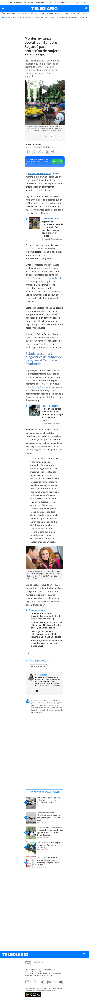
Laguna (37, 2)
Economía (76, 13)
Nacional (50, 13)
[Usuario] (86, 8)
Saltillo (51, 2)
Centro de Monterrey (38, 666)
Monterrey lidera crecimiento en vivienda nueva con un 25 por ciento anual (46, 643)
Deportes (58, 13)
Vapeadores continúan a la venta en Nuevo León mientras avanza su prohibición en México (52, 229)
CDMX (11, 2)
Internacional (67, 13)
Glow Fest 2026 (73, 17)
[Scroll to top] (83, 954)
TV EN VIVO (82, 3)
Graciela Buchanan (41, 387)
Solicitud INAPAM (62, 17)
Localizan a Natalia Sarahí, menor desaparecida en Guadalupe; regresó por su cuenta (48, 861)
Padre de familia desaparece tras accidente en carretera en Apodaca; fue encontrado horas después (50, 831)
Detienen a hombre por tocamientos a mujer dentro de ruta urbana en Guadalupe (46, 616)
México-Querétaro (38, 17)
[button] (28, 152)
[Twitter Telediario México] (42, 982)
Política (84, 13)
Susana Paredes (33, 144)
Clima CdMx (16, 17)
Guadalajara (29, 2)
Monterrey (18, 2)
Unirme (55, 161)
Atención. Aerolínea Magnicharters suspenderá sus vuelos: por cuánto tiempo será (50, 816)
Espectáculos (32, 13)
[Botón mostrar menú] (3, 8)
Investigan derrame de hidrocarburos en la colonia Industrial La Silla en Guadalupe (46, 634)
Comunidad (15, 13)
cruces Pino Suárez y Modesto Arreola (44, 278)
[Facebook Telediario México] (36, 982)
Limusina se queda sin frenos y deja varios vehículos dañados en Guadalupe (49, 800)
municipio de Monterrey (39, 173)
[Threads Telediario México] (55, 982)
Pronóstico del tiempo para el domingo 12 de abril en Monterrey (50, 845)
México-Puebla (50, 17)
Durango (63, 2)
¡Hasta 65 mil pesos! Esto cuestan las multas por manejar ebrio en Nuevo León (52, 414)
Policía (23, 13)
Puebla (44, 2)
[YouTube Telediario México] (61, 982)
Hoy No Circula (84, 17)
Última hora (6, 13)
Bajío (57, 2)
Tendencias (42, 13)
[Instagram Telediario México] (49, 982)
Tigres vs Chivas (26, 17)
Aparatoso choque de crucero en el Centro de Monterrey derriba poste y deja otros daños (46, 625)
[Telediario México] (44, 8)
